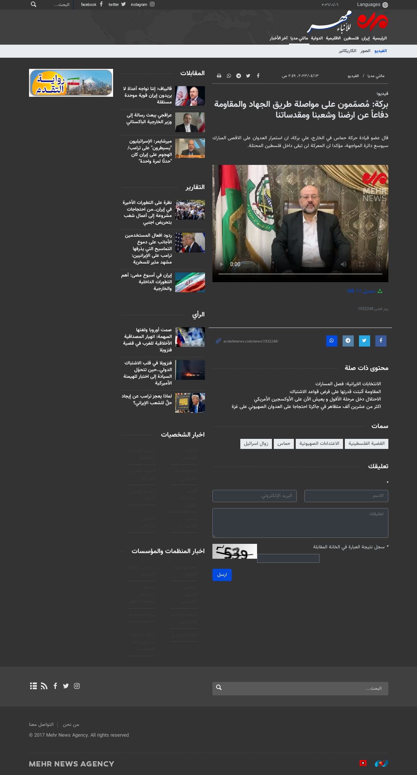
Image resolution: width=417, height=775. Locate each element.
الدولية (317, 38)
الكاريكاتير (347, 51)
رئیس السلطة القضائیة (142, 454)
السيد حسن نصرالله (143, 475)
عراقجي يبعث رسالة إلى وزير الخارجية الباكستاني (149, 119)
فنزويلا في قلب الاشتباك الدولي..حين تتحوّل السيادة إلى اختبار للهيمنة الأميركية (148, 373)
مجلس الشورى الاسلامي (189, 594)
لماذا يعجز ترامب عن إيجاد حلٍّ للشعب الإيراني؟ (147, 399)
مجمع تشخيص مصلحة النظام (141, 594)
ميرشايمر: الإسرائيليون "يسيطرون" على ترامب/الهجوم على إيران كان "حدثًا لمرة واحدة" (150, 151)
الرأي (199, 315)
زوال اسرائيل (256, 443)
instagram (143, 5)
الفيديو (381, 51)
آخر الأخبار (279, 38)
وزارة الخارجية (142, 615)
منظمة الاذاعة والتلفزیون (184, 618)
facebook (93, 5)
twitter (118, 5)
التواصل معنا (41, 724)
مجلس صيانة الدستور (142, 571)
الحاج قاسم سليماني (187, 475)
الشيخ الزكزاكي (148, 522)
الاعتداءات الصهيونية (319, 443)
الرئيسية (380, 38)
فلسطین (351, 38)
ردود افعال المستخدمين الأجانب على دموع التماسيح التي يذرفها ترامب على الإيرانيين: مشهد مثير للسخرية (148, 249)
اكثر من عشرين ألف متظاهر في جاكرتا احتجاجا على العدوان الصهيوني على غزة (306, 406)
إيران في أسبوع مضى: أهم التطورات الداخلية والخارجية (147, 282)
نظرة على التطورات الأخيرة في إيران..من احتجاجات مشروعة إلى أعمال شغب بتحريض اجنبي (147, 213)
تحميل (365, 291)
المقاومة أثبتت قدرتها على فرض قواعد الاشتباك (335, 391)
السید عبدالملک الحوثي (189, 498)
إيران (366, 38)
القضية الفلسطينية (367, 443)
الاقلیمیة (333, 38)
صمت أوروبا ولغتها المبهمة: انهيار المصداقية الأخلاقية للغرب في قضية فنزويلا (148, 340)
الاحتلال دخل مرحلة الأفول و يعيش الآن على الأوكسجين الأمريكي (317, 399)
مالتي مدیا (299, 38)
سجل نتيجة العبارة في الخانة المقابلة (350, 547)
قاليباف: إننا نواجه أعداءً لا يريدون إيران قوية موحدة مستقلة (148, 95)
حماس (284, 443)
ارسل (222, 574)
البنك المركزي (185, 635)
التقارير (195, 187)
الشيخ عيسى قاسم (142, 495)
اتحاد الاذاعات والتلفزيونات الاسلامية (142, 642)
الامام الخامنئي (190, 454)
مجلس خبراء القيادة (186, 571)
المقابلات (193, 74)
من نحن (71, 724)
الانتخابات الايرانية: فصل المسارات (348, 384)
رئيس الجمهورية (188, 522)
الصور (365, 51)
